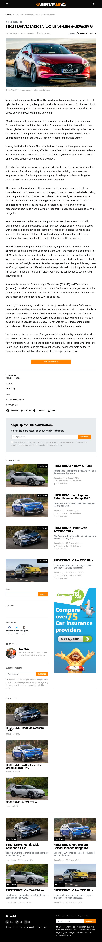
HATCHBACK (12, 400)
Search (9, 590)
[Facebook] (9, 630)
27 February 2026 (13, 734)
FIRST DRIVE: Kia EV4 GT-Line (22, 802)
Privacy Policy (31, 927)
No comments (28, 33)
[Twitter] (17, 630)
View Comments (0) (51, 362)
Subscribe (84, 437)
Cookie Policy (41, 927)
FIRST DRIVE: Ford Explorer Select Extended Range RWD (24, 766)
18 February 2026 (13, 771)
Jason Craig (10, 388)
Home (8, 15)
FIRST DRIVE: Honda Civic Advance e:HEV (25, 729)
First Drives (14, 22)
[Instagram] (24, 630)
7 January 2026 (12, 806)
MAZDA (21, 400)
